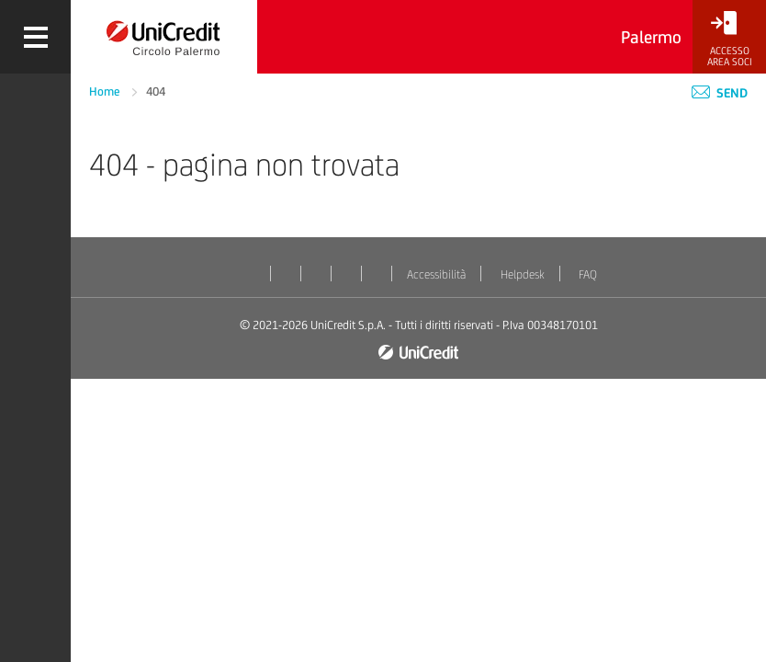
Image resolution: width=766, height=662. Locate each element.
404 (155, 91)
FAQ (588, 274)
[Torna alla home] (164, 37)
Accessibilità (436, 274)
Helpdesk (523, 274)
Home (106, 91)
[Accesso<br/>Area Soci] (729, 39)
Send (720, 93)
